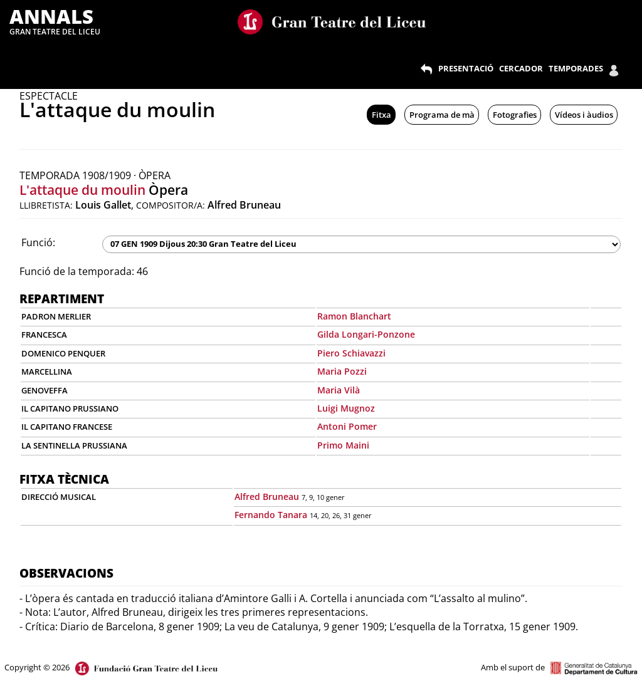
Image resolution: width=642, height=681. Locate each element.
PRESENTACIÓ (465, 68)
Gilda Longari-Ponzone (366, 334)
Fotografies (515, 114)
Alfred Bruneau (266, 496)
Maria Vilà (338, 390)
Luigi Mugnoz (346, 408)
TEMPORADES (576, 68)
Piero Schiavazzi (351, 353)
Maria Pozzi (342, 371)
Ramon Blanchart (354, 316)
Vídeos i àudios (584, 114)
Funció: (38, 242)
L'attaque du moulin (82, 190)
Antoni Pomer (347, 426)
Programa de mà (442, 114)
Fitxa (381, 114)
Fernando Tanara (270, 515)
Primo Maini (343, 445)
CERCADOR (521, 68)
